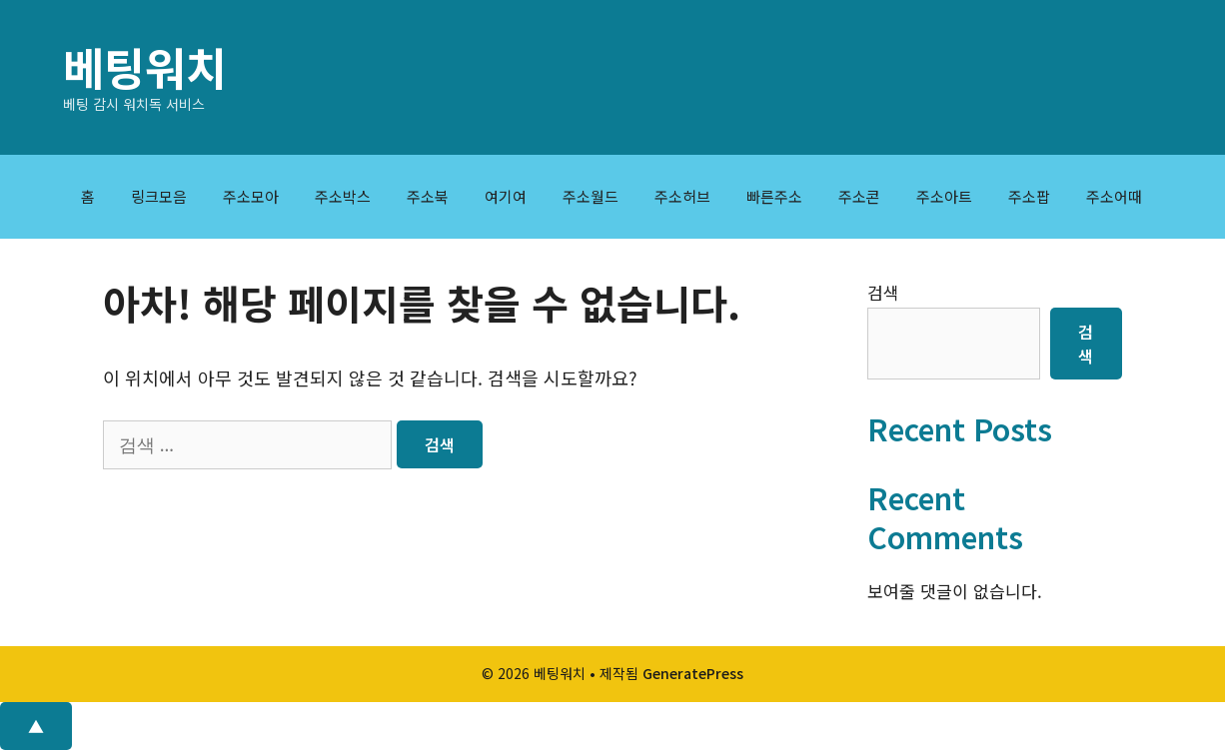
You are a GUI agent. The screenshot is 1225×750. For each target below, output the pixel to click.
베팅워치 (145, 66)
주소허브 (682, 196)
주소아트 (944, 196)
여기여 (506, 196)
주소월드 (590, 196)
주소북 (428, 196)
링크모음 (159, 196)
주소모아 (251, 196)
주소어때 (1114, 196)
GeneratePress (692, 673)
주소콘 (859, 196)
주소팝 (1029, 196)
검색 (883, 292)
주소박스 (343, 196)
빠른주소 (774, 196)
